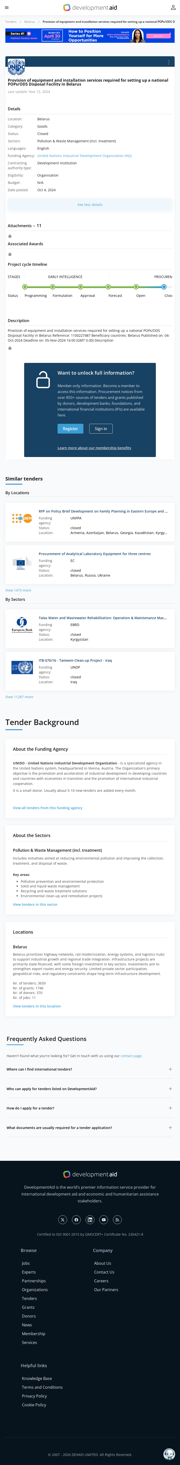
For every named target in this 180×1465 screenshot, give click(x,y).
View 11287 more (19, 696)
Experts (29, 1272)
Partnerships (34, 1281)
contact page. (132, 1055)
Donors (29, 1316)
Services (29, 1342)
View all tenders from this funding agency (47, 807)
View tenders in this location (37, 1006)
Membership (33, 1333)
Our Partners (106, 1289)
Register (70, 428)
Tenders (11, 22)
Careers (101, 1281)
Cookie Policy (34, 1405)
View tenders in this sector (35, 904)
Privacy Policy (34, 1396)
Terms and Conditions (42, 1387)
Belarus (29, 22)
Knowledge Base (37, 1378)
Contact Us (104, 1272)
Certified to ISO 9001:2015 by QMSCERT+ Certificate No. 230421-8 (90, 1234)
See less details (90, 204)
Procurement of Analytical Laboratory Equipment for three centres (95, 553)
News (27, 1325)
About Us (102, 1263)
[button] (7, 8)
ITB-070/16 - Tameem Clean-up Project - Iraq (75, 660)
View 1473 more (18, 590)
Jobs (26, 1263)
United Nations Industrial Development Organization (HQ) (84, 155)
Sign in (101, 428)
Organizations (35, 1289)
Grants (28, 1307)
